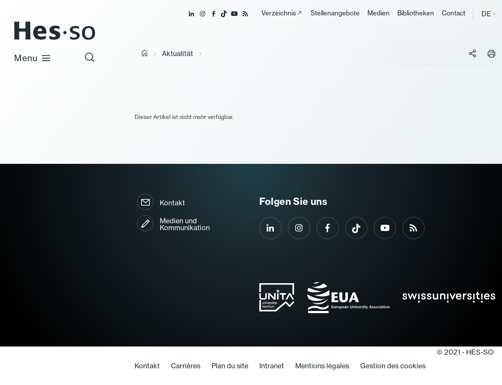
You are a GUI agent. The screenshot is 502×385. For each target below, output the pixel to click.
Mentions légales (322, 365)
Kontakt (172, 202)
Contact (453, 13)
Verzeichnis (278, 13)
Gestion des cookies (393, 365)
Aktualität (177, 53)
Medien (378, 13)
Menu (32, 57)
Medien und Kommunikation (185, 224)
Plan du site (229, 365)
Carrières (185, 365)
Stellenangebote (335, 13)
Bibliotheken (415, 13)
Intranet (271, 365)
